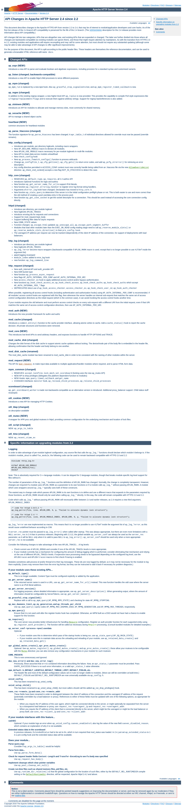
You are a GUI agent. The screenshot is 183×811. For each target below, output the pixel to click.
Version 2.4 (44, 13)
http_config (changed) (20, 142)
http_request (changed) (20, 266)
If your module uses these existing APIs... (30, 570)
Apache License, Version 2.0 (31, 806)
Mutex (24, 651)
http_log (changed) (18, 241)
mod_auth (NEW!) (17, 310)
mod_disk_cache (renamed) (23, 351)
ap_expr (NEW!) (16, 65)
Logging (12, 449)
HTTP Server (18, 13)
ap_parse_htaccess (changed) (24, 131)
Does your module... (19, 740)
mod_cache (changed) (20, 319)
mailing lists (20, 795)
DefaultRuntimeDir (36, 774)
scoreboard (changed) (20, 386)
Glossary (169, 5)
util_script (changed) (19, 425)
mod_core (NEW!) (17, 331)
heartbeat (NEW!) (17, 122)
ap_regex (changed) (19, 92)
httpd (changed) (16, 205)
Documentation (31, 13)
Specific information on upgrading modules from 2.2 (167, 23)
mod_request (25, 364)
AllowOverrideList (139, 167)
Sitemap (177, 5)
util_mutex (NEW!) (18, 416)
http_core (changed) (19, 175)
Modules (145, 5)
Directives (155, 5)
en (149, 23)
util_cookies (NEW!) (19, 398)
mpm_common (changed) (22, 369)
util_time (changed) (18, 434)
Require (73, 622)
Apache (7, 13)
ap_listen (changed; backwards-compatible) (31, 74)
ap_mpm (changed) (18, 83)
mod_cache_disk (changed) (23, 340)
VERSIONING (95, 30)
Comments (160, 32)
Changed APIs (162, 19)
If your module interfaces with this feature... (31, 717)
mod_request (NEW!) (19, 360)
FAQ (162, 5)
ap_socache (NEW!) (18, 113)
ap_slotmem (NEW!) (19, 104)
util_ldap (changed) (18, 407)
